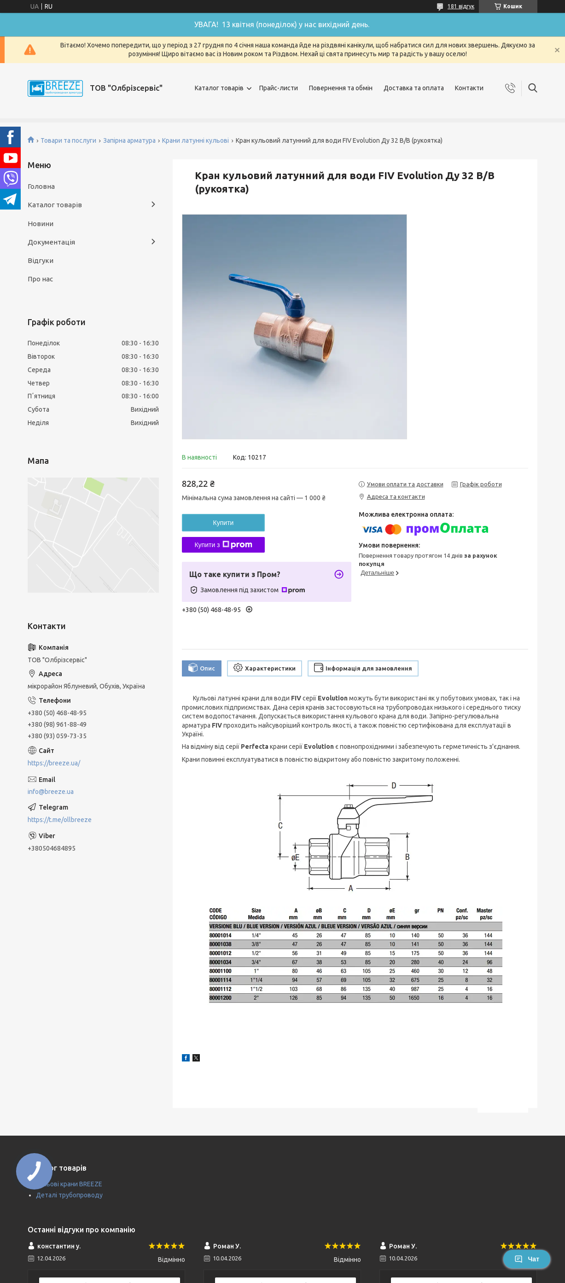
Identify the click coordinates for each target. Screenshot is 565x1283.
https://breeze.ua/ (54, 763)
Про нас (40, 279)
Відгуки (40, 260)
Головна (41, 186)
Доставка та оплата (414, 88)
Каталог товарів (219, 88)
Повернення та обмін (341, 88)
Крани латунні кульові (195, 140)
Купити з (223, 545)
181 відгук (461, 6)
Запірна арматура (129, 140)
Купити (223, 522)
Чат (526, 1259)
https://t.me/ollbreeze (60, 819)
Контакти (469, 88)
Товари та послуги (68, 140)
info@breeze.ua (51, 791)
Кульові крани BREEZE (69, 1184)
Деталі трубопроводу (69, 1195)
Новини (40, 223)
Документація (51, 242)
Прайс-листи (278, 88)
